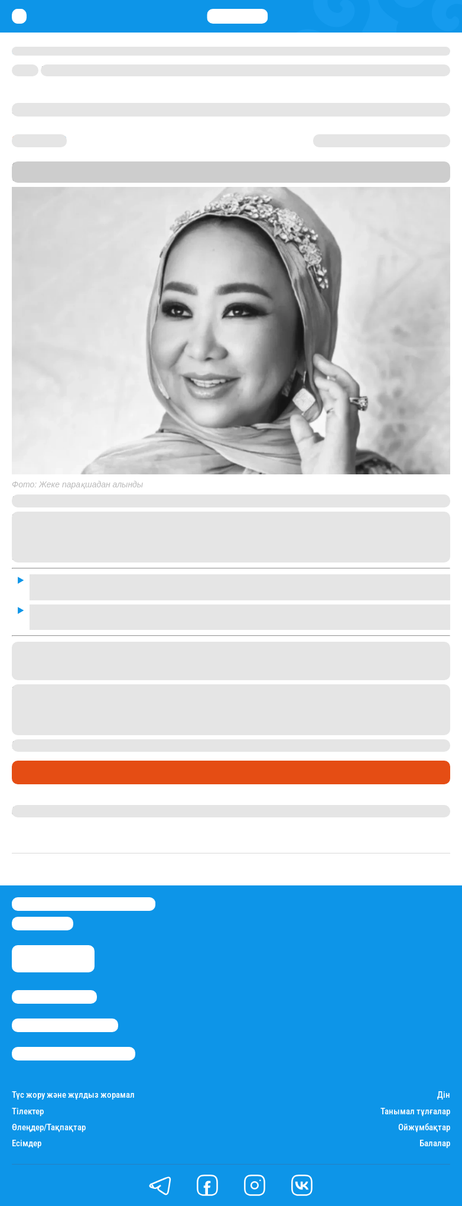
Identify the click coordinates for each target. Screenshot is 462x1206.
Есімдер (26, 1144)
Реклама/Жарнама (65, 1025)
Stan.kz (351, 166)
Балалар (434, 1144)
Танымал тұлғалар (415, 1112)
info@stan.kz (42, 923)
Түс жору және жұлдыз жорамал (73, 1095)
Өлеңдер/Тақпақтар (49, 1128)
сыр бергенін (292, 745)
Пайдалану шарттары (73, 1053)
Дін (443, 1095)
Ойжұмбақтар (424, 1128)
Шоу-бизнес (42, 772)
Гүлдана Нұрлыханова (60, 811)
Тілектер (28, 1112)
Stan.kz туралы (54, 997)
